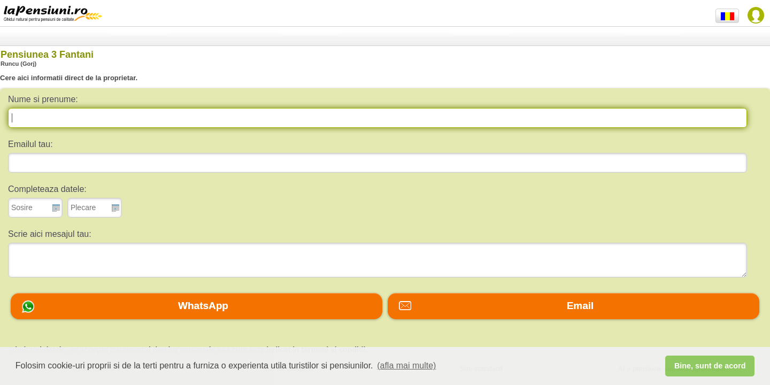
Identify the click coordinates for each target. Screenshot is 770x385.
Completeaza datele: (47, 189)
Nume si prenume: (43, 99)
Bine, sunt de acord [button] (710, 365)
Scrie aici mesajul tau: (49, 233)
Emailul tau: (30, 144)
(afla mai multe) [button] (406, 365)
